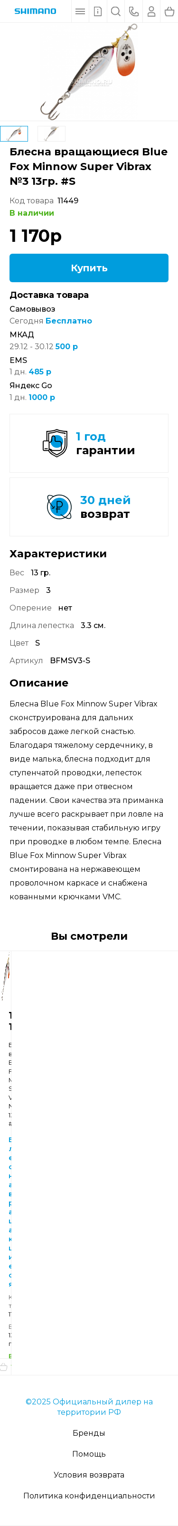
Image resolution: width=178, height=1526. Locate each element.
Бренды (89, 1433)
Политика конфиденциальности (89, 1495)
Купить (89, 268)
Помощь (89, 1454)
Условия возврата (89, 1474)
